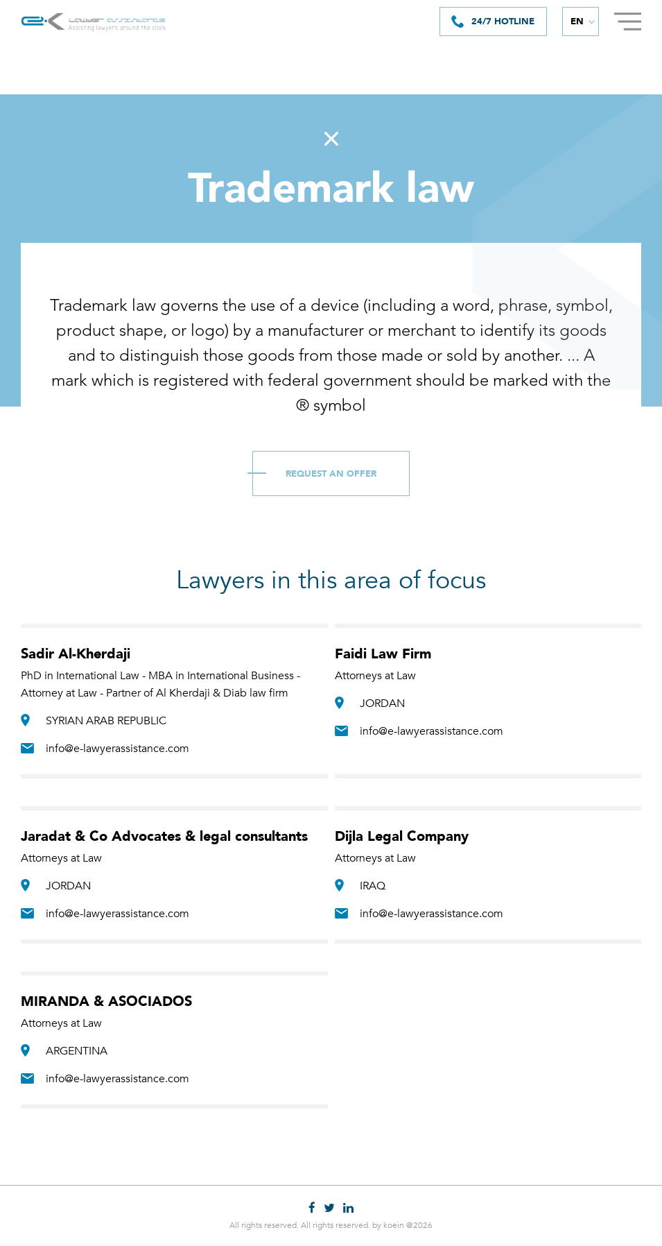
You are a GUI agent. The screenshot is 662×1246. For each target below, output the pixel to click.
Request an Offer (331, 476)
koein (393, 1225)
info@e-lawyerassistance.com (117, 750)
